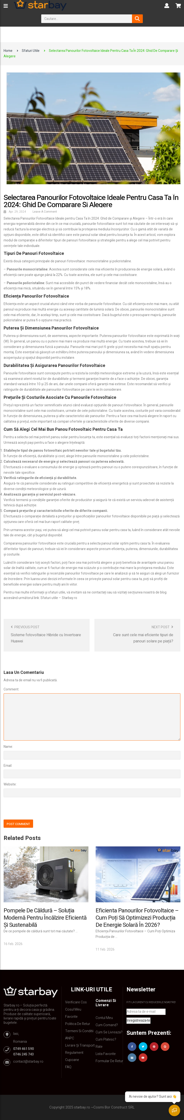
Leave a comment (45, 212)
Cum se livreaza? (109, 1032)
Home (8, 50)
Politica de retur (77, 1023)
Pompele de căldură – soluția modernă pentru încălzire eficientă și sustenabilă (45, 917)
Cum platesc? (106, 1039)
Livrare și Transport (80, 1045)
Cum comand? (107, 1025)
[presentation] (36, 809)
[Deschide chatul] (174, 1110)
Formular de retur (109, 1061)
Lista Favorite (106, 1053)
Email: (8, 765)
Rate (99, 1046)
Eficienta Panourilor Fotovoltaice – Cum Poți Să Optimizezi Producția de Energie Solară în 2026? (137, 917)
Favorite (71, 1016)
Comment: (11, 689)
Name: (8, 746)
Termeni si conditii (79, 1031)
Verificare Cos (76, 1002)
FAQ (68, 1067)
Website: (10, 784)
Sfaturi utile (31, 50)
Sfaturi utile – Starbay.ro (58, 597)
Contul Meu (104, 1017)
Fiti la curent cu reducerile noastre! (151, 1002)
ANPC (69, 1038)
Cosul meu (73, 1009)
